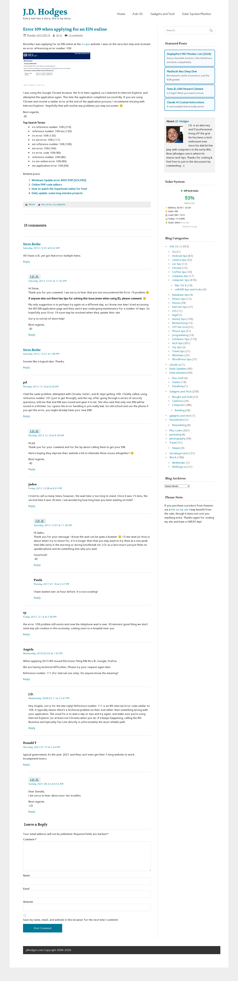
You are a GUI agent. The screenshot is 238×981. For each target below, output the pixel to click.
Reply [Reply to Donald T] (26, 764)
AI (173, 251)
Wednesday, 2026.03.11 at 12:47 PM (48, 698)
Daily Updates (178, 368)
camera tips (179, 259)
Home (121, 14)
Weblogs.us (179, 466)
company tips (180, 276)
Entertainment (178, 372)
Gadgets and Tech (162, 14)
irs (54, 204)
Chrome (177, 268)
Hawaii (176, 448)
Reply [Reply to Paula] (37, 597)
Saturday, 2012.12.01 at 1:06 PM (41, 353)
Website (28, 902)
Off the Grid (180, 327)
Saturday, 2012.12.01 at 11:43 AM (47, 280)
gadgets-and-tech (180, 415)
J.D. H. (59, 35)
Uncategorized (178, 453)
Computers (179, 405)
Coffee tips (179, 272)
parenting (175, 434)
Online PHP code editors (47, 184)
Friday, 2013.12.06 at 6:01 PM (45, 488)
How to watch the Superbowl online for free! (59, 188)
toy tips (177, 347)
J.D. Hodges (182, 121)
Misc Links (175, 430)
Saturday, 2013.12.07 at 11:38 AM (53, 525)
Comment (29, 839)
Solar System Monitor (196, 14)
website (61, 204)
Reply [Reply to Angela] (26, 679)
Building (180, 410)
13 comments (75, 35)
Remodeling (179, 425)
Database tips (180, 294)
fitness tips (179, 298)
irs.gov (86, 44)
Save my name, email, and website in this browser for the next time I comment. (70, 920)
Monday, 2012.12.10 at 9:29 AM (41, 386)
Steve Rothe (32, 244)
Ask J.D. (137, 14)
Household (176, 419)
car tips (176, 263)
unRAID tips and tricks (188, 289)
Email (26, 888)
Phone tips (178, 331)
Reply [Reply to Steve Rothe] (26, 261)
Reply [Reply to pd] (26, 416)
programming (180, 335)
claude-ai (175, 364)
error (49, 204)
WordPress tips (181, 359)
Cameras (177, 401)
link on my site (179, 509)
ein (43, 204)
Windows (178, 355)
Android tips (179, 255)
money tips (179, 319)
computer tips (180, 280)
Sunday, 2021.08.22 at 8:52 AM (45, 783)
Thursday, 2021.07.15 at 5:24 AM (41, 747)
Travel (173, 442)
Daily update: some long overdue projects (57, 193)
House (176, 302)
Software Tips (180, 339)
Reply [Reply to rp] (26, 634)
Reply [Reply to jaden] (31, 506)
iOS (174, 311)
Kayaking (178, 386)
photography (177, 438)
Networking (179, 323)
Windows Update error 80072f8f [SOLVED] (59, 180)
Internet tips (179, 306)
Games (176, 382)
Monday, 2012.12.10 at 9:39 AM (46, 435)
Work (32, 204)
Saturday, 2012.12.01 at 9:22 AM (41, 248)
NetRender (178, 462)
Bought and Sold (182, 396)
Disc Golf (178, 378)
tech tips (177, 343)
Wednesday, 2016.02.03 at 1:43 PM (43, 653)
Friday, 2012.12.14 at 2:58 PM (39, 616)
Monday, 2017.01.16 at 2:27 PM (51, 584)
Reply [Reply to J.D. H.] (31, 334)
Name (26, 875)
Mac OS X (181, 285)
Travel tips (178, 351)
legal (175, 315)
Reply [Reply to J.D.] (31, 728)
